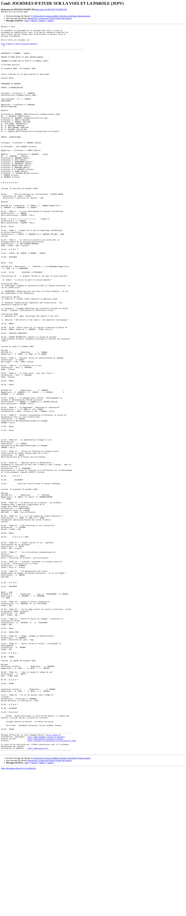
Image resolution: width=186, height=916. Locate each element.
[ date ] (27, 21)
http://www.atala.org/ (38, 893)
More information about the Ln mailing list (18, 914)
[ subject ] (42, 21)
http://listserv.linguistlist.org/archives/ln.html (52, 884)
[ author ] (50, 21)
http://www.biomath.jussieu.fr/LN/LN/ (45, 881)
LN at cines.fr (53, 877)
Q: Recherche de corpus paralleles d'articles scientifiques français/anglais (60, 16)
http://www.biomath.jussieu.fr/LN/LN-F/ (46, 879)
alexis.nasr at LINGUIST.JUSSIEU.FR (51, 9)
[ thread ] (34, 21)
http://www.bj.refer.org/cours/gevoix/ (19, 47)
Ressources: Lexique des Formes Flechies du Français (50, 18)
